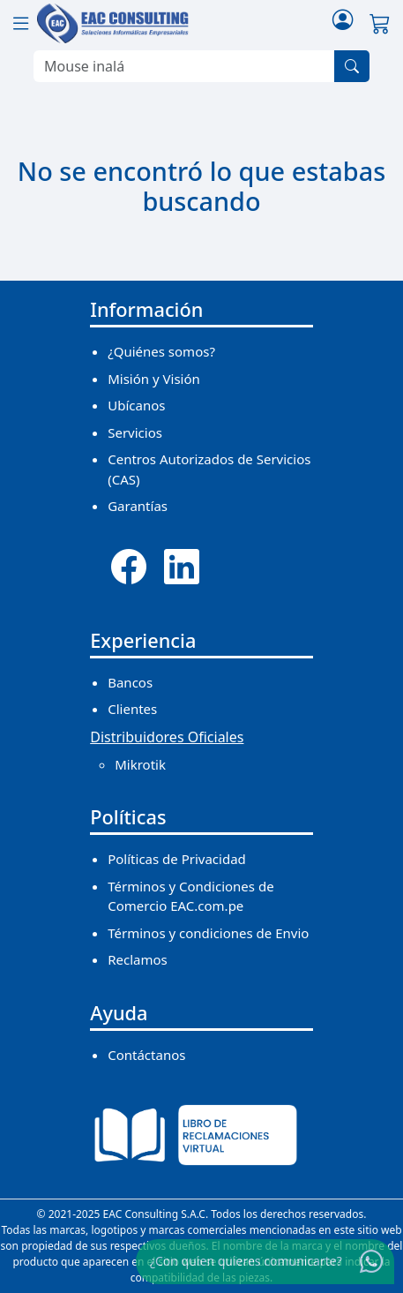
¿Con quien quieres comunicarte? (246, 1260)
